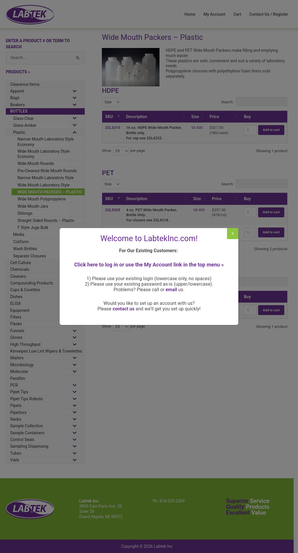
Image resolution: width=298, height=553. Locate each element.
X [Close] (233, 234)
